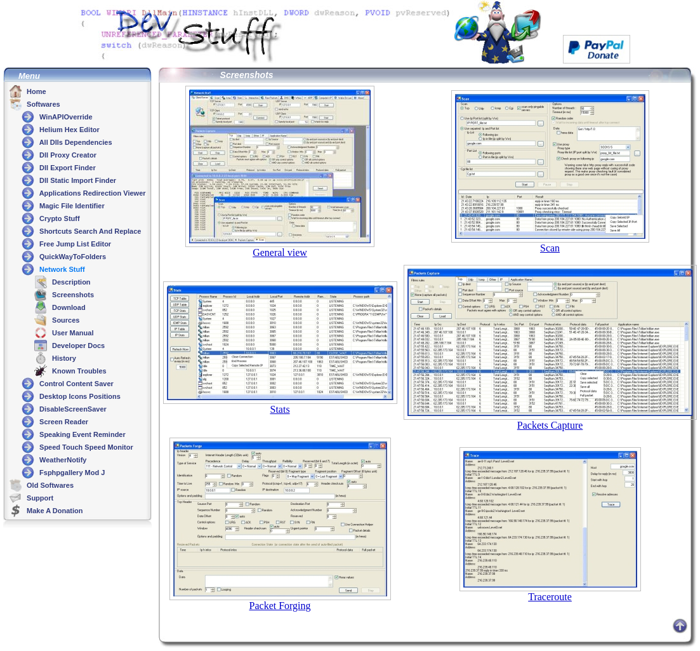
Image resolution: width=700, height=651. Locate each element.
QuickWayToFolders (71, 256)
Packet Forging (280, 605)
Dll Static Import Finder (76, 180)
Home (35, 91)
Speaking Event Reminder (81, 434)
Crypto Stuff (58, 218)
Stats (279, 409)
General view (280, 252)
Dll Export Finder (66, 167)
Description (70, 282)
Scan (550, 248)
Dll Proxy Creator (66, 155)
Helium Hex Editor (68, 129)
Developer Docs (77, 345)
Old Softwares (49, 485)
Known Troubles (78, 371)
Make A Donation (54, 510)
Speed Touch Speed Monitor (85, 447)
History (63, 358)
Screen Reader (62, 422)
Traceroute (550, 596)
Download (68, 307)
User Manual (71, 333)
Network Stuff (61, 269)
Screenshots (72, 295)
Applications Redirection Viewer (91, 193)
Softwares (42, 104)
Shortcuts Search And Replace (89, 231)
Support (39, 498)
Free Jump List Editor (74, 244)
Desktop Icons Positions (79, 396)
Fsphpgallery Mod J (71, 472)
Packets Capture (550, 425)
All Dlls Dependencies (74, 142)
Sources (64, 320)
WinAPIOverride (65, 117)
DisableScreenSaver (72, 409)
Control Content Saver (75, 383)
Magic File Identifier (71, 206)
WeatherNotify (61, 460)
